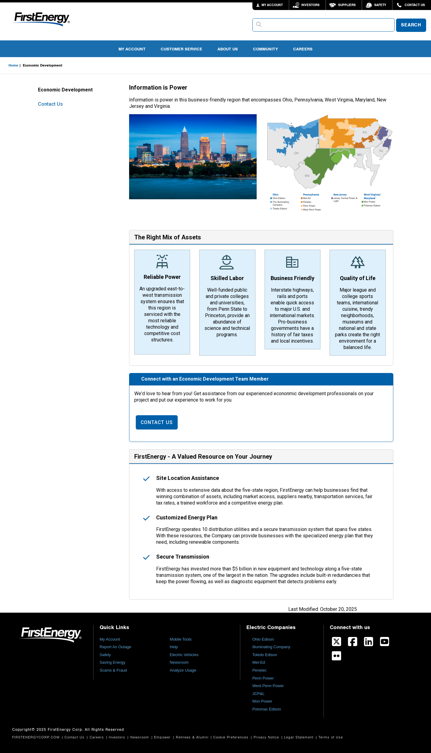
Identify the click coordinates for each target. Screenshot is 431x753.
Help (174, 647)
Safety (380, 5)
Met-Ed (258, 662)
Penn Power (263, 678)
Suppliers (347, 5)
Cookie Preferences (231, 737)
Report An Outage (115, 647)
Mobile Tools (181, 639)
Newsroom (179, 662)
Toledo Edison (264, 654)
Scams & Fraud (113, 670)
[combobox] (323, 25)
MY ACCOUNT (272, 5)
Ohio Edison (263, 639)
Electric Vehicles (184, 654)
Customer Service (181, 49)
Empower (163, 737)
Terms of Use (331, 737)
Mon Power (262, 701)
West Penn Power (268, 685)
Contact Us (415, 5)
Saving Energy (112, 662)
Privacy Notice (267, 737)
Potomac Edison (266, 709)
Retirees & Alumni (193, 737)
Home (13, 65)
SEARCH (411, 25)
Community (265, 49)
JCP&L (258, 693)
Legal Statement (299, 737)
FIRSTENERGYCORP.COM (36, 737)
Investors (310, 5)
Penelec (259, 670)
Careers (303, 49)
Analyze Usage (183, 670)
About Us (227, 49)
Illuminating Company (271, 647)
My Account (131, 49)
